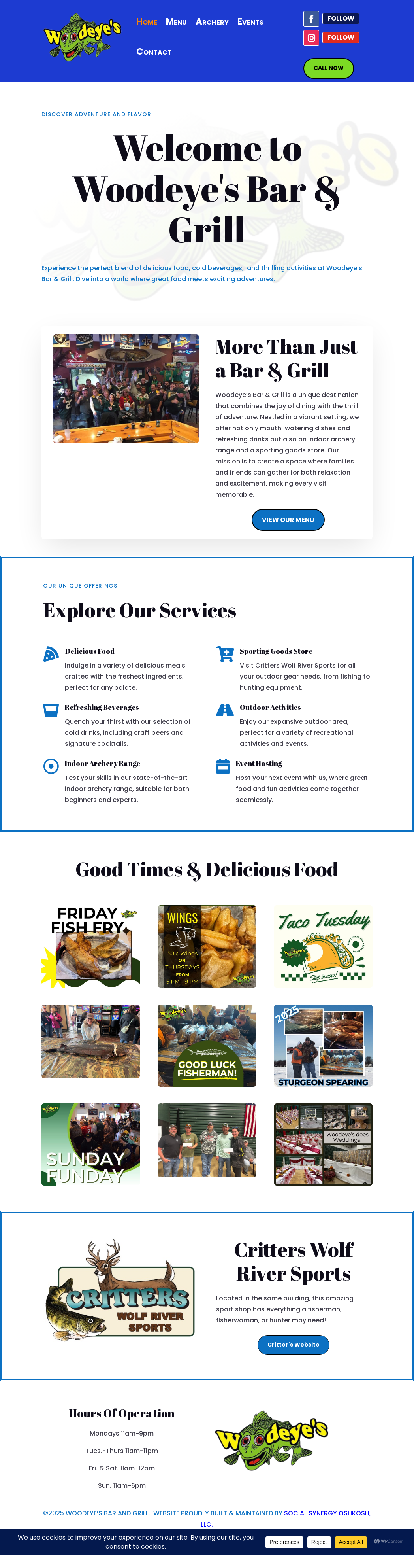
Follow (340, 18)
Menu (176, 21)
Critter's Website (293, 1345)
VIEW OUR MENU (288, 519)
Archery (212, 21)
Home (146, 21)
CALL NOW (329, 68)
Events (250, 21)
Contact (154, 51)
